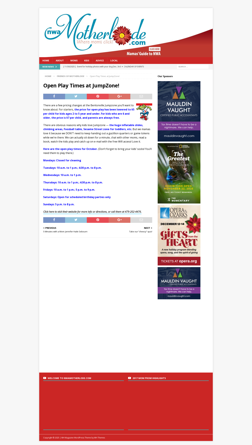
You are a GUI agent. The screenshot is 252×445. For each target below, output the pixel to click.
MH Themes (99, 437)
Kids (86, 60)
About (60, 60)
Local (114, 60)
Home (45, 60)
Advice (100, 60)
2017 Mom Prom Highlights (149, 378)
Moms (74, 60)
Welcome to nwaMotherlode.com (69, 378)
